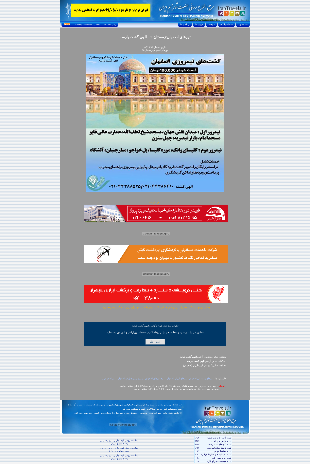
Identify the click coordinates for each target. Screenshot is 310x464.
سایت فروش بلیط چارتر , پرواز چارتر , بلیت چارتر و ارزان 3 (119, 457)
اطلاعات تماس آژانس (206, 361)
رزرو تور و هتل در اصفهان (130, 378)
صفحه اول (243, 24)
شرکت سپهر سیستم (150, 413)
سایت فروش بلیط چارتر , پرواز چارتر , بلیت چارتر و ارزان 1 (119, 442)
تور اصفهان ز (109, 378)
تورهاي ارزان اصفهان (176, 378)
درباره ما (199, 24)
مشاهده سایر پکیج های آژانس (203, 356)
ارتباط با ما (185, 24)
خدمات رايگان (226, 24)
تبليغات (211, 24)
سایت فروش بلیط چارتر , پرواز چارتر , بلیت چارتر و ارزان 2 (119, 449)
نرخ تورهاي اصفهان (155, 378)
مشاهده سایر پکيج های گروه (204, 365)
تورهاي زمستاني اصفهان (201, 378)
